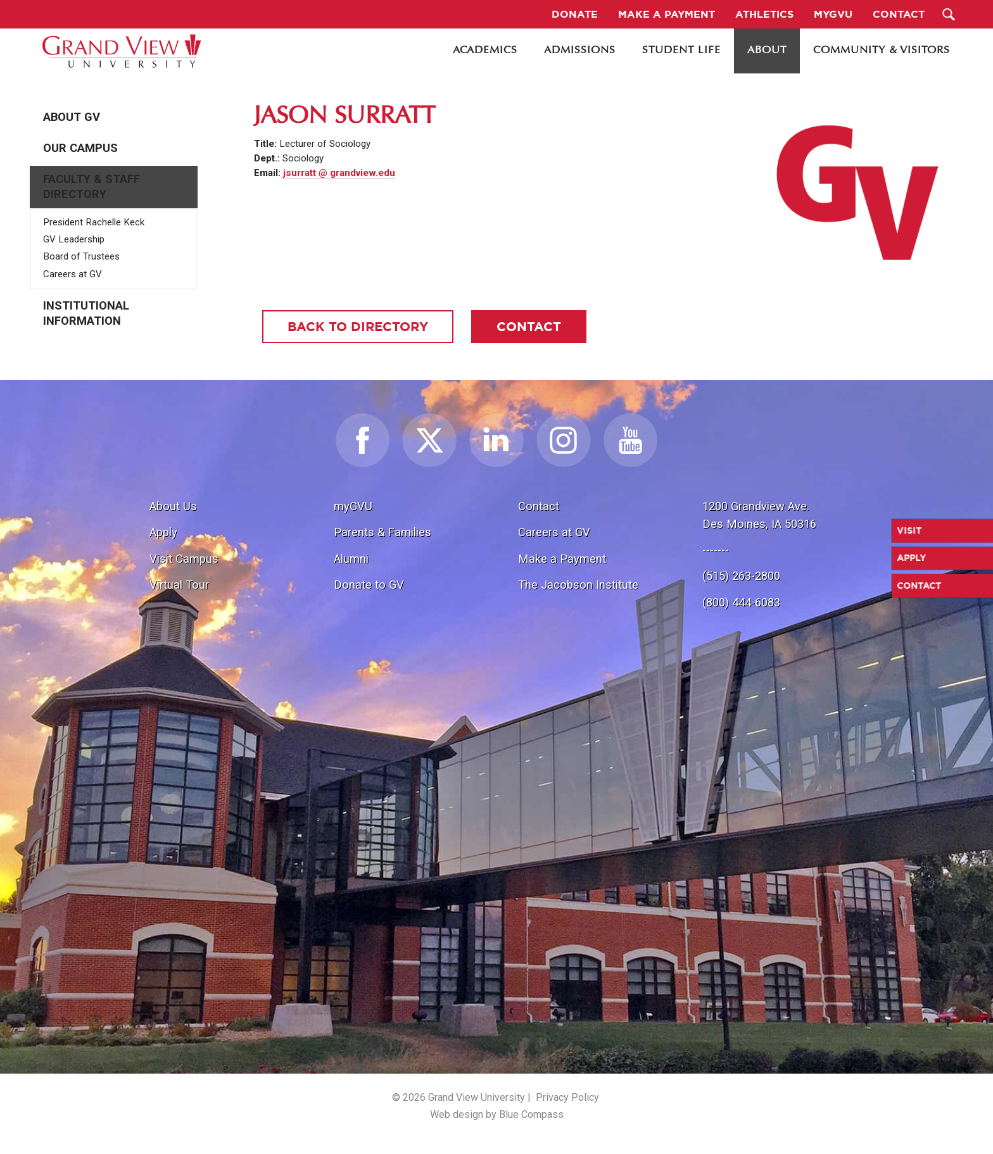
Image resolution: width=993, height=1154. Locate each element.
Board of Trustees (81, 256)
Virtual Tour (179, 584)
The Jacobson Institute (578, 584)
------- (715, 549)
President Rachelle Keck (93, 222)
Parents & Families (382, 532)
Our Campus (80, 148)
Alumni (351, 558)
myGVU (353, 506)
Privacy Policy (567, 1097)
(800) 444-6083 (741, 602)
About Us (173, 506)
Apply (163, 532)
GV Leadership (73, 239)
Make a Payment (562, 558)
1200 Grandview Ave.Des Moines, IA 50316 (759, 514)
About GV (71, 117)
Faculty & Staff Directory (91, 186)
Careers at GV (72, 274)
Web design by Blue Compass (497, 1114)
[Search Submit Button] (949, 14)
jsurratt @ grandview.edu (339, 173)
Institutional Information (86, 313)
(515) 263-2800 (741, 575)
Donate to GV (369, 584)
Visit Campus (183, 558)
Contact (538, 506)
